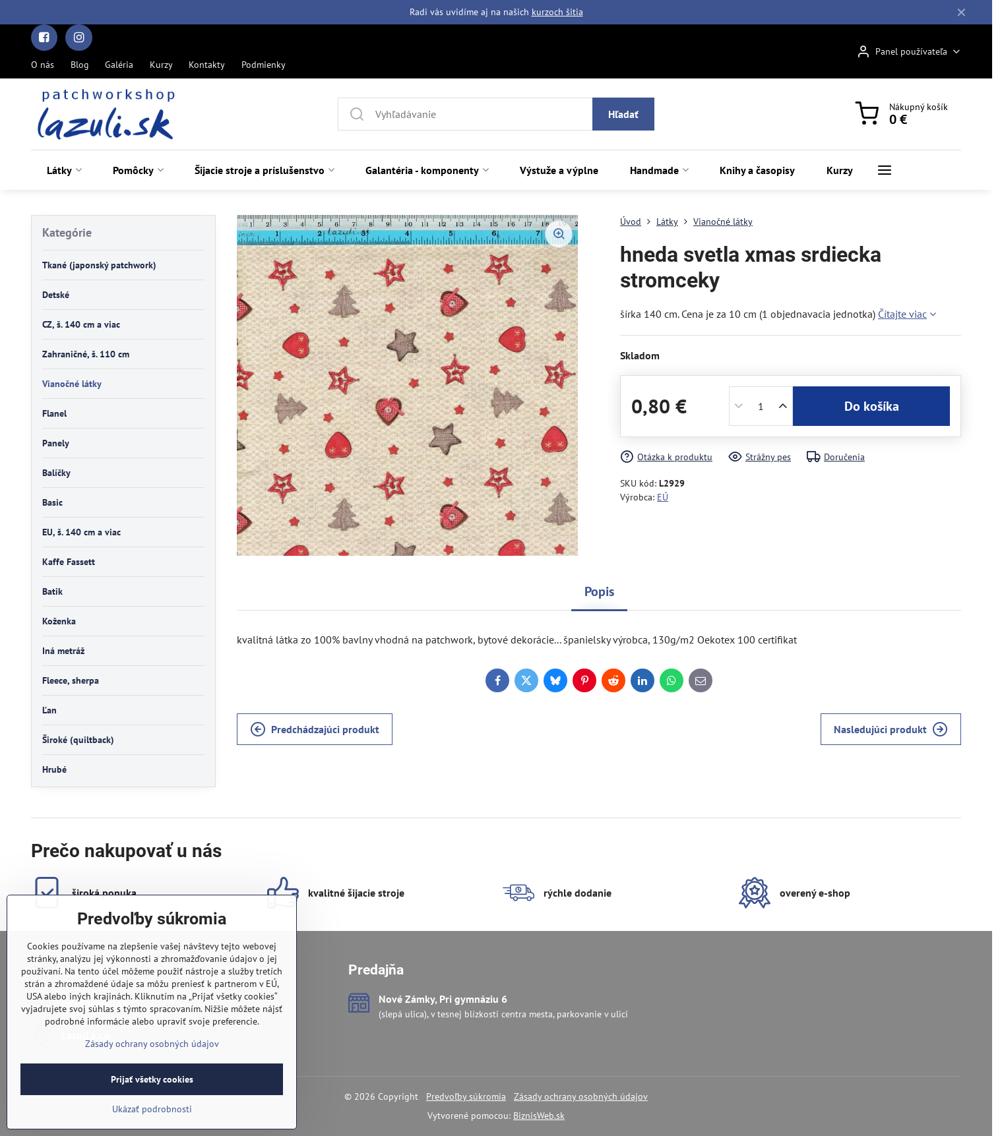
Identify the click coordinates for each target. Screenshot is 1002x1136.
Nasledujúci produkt (891, 729)
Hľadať (623, 114)
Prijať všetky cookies (152, 1119)
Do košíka (871, 406)
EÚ (662, 497)
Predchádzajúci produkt (314, 729)
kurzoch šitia (557, 12)
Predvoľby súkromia (466, 1096)
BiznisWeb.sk (539, 1115)
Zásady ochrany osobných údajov (581, 1096)
